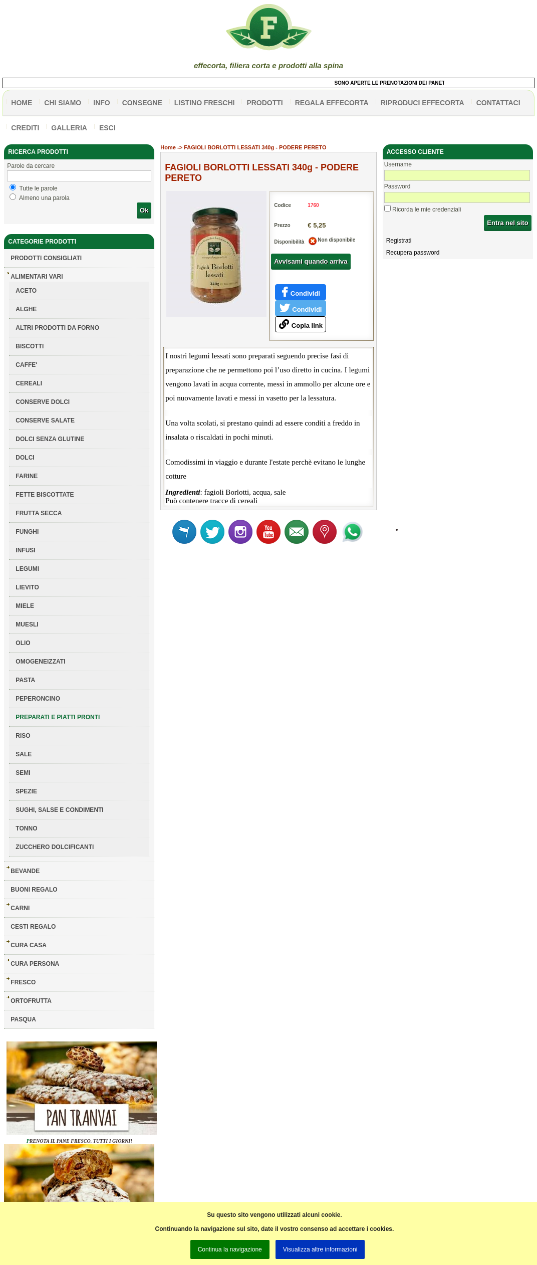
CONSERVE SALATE (45, 420)
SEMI (23, 772)
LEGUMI (27, 568)
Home (168, 147)
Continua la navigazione (230, 1249)
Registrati (399, 240)
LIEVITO (27, 587)
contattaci (498, 103)
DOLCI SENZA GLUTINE (50, 439)
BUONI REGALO (34, 889)
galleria (69, 128)
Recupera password (413, 252)
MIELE (25, 605)
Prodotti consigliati (46, 258)
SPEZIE (26, 791)
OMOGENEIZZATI (40, 661)
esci (107, 128)
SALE (24, 754)
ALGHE (26, 309)
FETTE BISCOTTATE (45, 494)
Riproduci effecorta (422, 103)
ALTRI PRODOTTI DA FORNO (57, 327)
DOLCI (25, 457)
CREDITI (25, 128)
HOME (21, 103)
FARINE (27, 476)
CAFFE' (26, 364)
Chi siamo (62, 103)
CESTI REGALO (33, 926)
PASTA (25, 680)
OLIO (23, 643)
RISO (23, 735)
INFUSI (25, 550)
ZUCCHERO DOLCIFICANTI (55, 847)
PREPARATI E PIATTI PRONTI (58, 717)
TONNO (26, 828)
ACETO (26, 290)
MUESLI (27, 624)
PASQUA (23, 1019)
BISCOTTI (30, 346)
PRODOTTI (264, 103)
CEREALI (29, 383)
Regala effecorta (332, 103)
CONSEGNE (142, 103)
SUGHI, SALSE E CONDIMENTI (59, 809)
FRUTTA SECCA (39, 513)
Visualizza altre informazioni (320, 1249)
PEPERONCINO (38, 698)
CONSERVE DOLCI (43, 401)
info (101, 103)
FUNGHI (27, 531)
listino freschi (204, 103)
